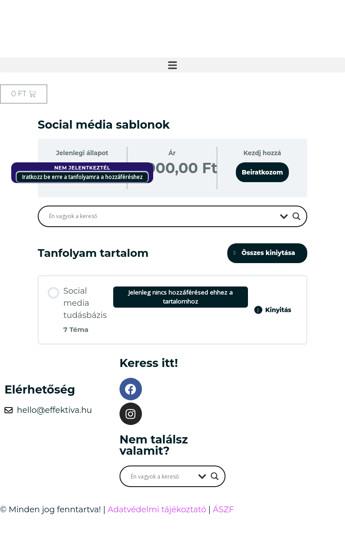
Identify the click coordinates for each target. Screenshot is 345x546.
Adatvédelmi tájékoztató (156, 510)
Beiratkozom (262, 172)
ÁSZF (223, 510)
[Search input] (162, 216)
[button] (172, 65)
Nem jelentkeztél (82, 168)
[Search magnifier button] (296, 216)
